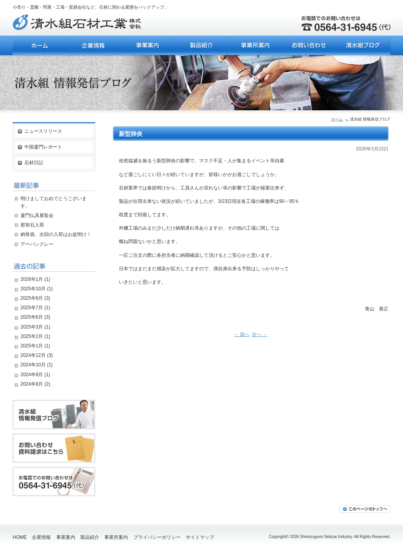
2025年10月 (33, 288)
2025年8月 (31, 298)
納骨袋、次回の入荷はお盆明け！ (55, 234)
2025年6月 (31, 317)
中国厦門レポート (43, 147)
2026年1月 (31, 279)
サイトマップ (200, 537)
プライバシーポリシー (157, 537)
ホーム (337, 119)
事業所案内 (116, 537)
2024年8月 (31, 384)
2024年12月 (33, 355)
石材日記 (33, 162)
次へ (259, 334)
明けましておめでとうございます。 (53, 202)
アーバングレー (37, 244)
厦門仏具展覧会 (37, 215)
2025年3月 (31, 327)
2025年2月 (31, 336)
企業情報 (41, 537)
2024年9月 (31, 374)
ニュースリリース (43, 131)
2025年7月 (31, 307)
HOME (20, 537)
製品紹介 (89, 537)
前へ (242, 334)
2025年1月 (31, 346)
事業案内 (65, 537)
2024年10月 (33, 365)
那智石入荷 (32, 225)
